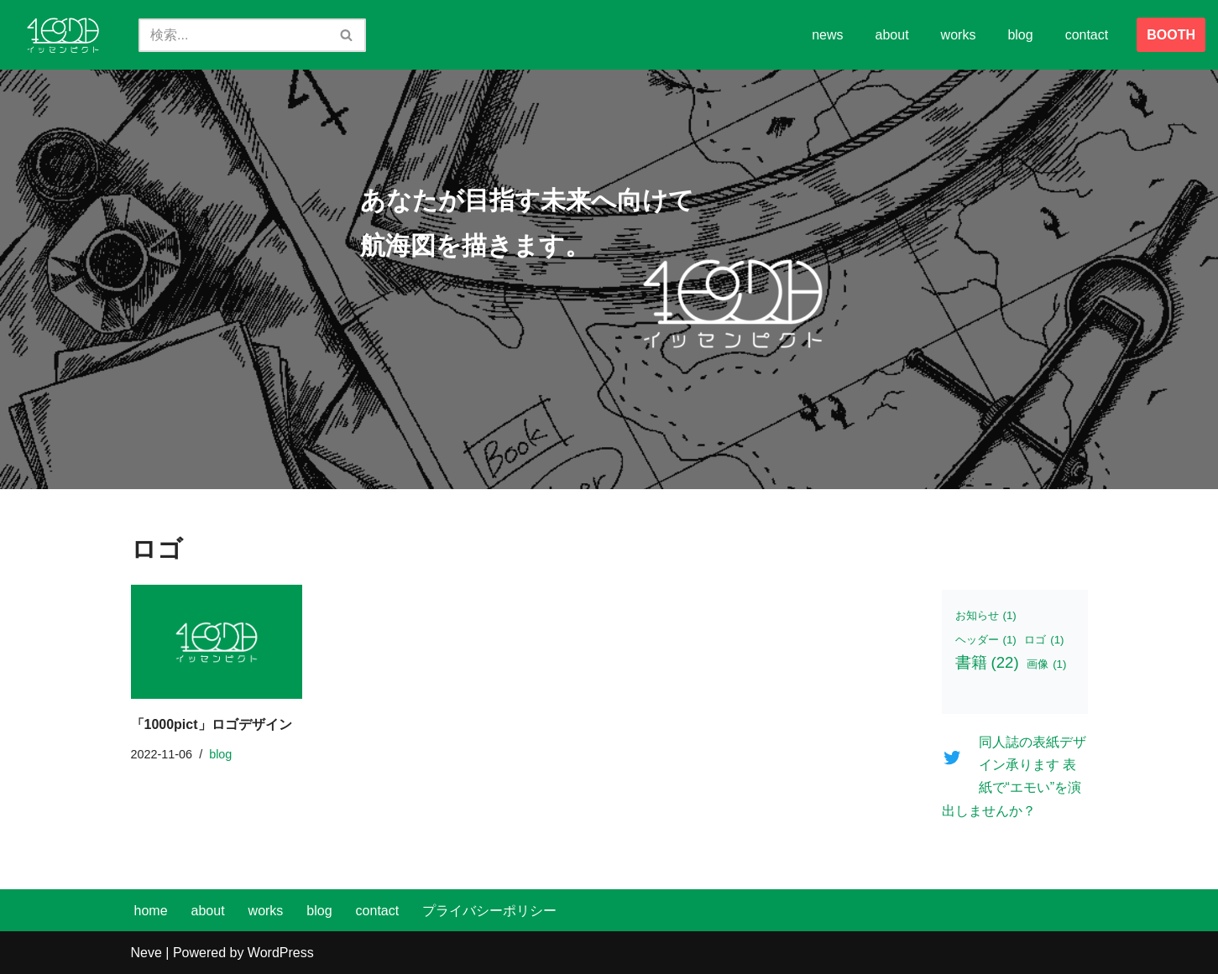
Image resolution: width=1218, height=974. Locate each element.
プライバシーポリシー (489, 911)
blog (1019, 35)
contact (1087, 35)
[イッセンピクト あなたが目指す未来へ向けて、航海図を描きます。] (63, 35)
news (827, 35)
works (958, 35)
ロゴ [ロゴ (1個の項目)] (1044, 639)
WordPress (281, 952)
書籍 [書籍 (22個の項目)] (987, 662)
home (151, 911)
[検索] (233, 35)
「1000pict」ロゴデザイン (211, 724)
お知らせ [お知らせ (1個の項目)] (986, 615)
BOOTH (1171, 35)
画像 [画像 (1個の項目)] (1046, 664)
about (892, 35)
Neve (146, 952)
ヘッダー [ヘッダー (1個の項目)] (986, 639)
